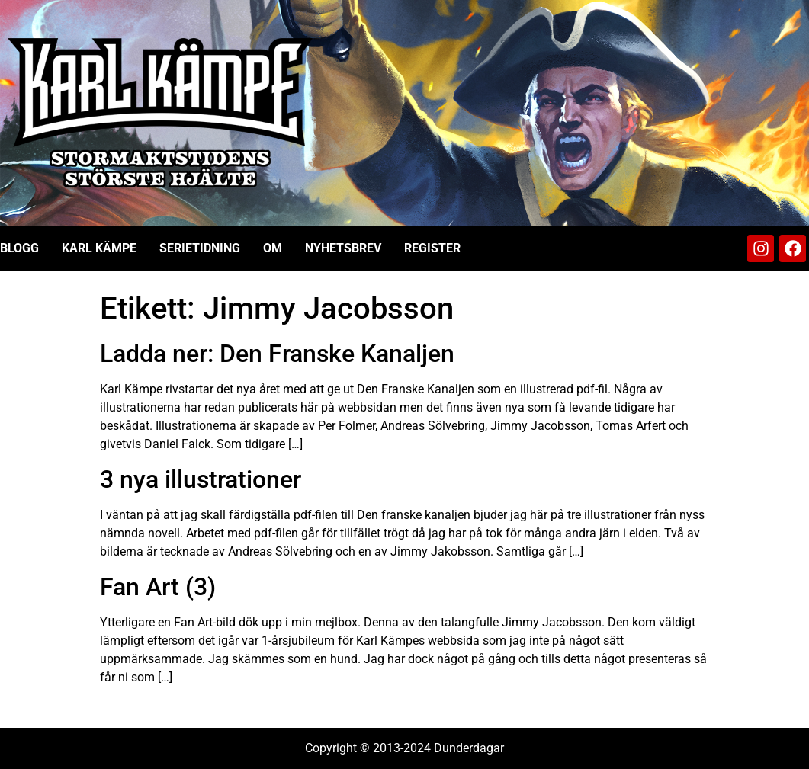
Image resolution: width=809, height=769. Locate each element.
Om (272, 248)
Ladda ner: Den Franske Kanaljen (277, 353)
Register (432, 248)
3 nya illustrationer (200, 479)
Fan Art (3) (158, 586)
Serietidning (199, 248)
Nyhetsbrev (343, 248)
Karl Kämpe (99, 248)
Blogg (19, 248)
